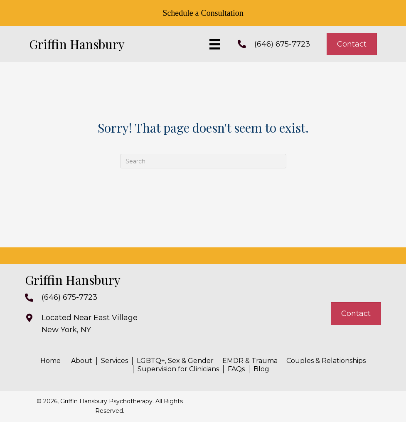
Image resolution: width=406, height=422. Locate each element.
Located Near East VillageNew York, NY (90, 323)
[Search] (203, 161)
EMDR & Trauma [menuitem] (250, 361)
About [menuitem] (80, 361)
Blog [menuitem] (261, 369)
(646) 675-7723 (282, 44)
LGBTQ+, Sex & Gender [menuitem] (175, 361)
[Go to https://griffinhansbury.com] (91, 44)
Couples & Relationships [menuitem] (326, 361)
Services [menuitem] (114, 361)
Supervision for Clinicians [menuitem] (178, 369)
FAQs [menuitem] (236, 369)
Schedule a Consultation (202, 12)
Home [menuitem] (50, 361)
